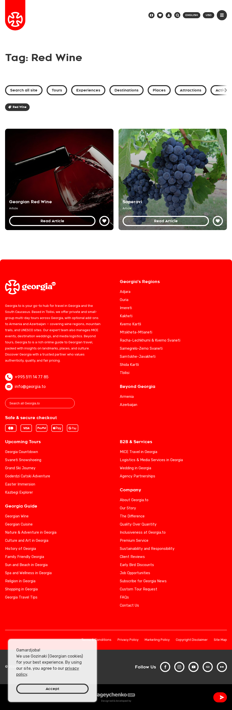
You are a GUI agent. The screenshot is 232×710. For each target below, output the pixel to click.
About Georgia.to (134, 500)
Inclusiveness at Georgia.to (143, 532)
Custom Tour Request (138, 589)
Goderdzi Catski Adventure (27, 476)
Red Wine (17, 107)
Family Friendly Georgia (24, 557)
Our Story (128, 508)
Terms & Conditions (96, 640)
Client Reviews (132, 557)
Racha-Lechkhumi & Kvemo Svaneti (150, 340)
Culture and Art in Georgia (26, 540)
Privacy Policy (128, 640)
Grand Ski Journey (20, 468)
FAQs (124, 597)
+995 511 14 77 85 (26, 377)
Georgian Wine (17, 516)
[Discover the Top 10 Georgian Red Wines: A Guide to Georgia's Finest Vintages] (59, 179)
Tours (57, 90)
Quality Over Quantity (138, 524)
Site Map (220, 640)
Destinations (126, 90)
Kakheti (126, 316)
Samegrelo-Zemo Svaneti (141, 348)
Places (159, 90)
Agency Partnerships (137, 476)
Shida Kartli (129, 365)
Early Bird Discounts (137, 565)
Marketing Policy (157, 640)
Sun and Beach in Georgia (26, 565)
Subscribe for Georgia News (143, 581)
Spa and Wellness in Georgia (28, 573)
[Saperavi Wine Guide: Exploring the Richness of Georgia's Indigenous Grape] (173, 179)
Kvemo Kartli (130, 324)
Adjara (125, 292)
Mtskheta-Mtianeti (136, 332)
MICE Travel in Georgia (138, 452)
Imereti (126, 308)
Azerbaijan (128, 405)
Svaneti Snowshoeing (23, 460)
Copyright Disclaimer (192, 640)
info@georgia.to (25, 386)
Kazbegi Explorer (19, 492)
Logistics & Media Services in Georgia (151, 460)
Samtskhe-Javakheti (138, 356)
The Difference (132, 516)
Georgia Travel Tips (21, 597)
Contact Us (129, 605)
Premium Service (134, 540)
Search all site (23, 90)
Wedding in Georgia (135, 468)
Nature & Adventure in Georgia (30, 532)
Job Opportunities (135, 573)
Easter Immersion (20, 484)
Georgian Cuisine (19, 524)
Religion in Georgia (20, 581)
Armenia (127, 397)
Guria (124, 300)
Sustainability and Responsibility (147, 549)
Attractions (190, 90)
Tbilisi (124, 373)
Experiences (88, 90)
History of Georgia (20, 549)
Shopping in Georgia (21, 589)
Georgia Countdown (21, 452)
